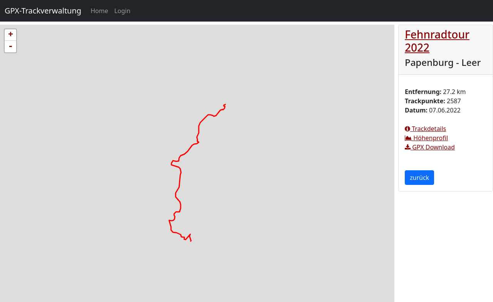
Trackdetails (425, 128)
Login (122, 11)
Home (101, 10)
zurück (419, 177)
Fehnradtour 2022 (437, 41)
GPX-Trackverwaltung (43, 10)
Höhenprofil (426, 138)
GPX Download (430, 147)
